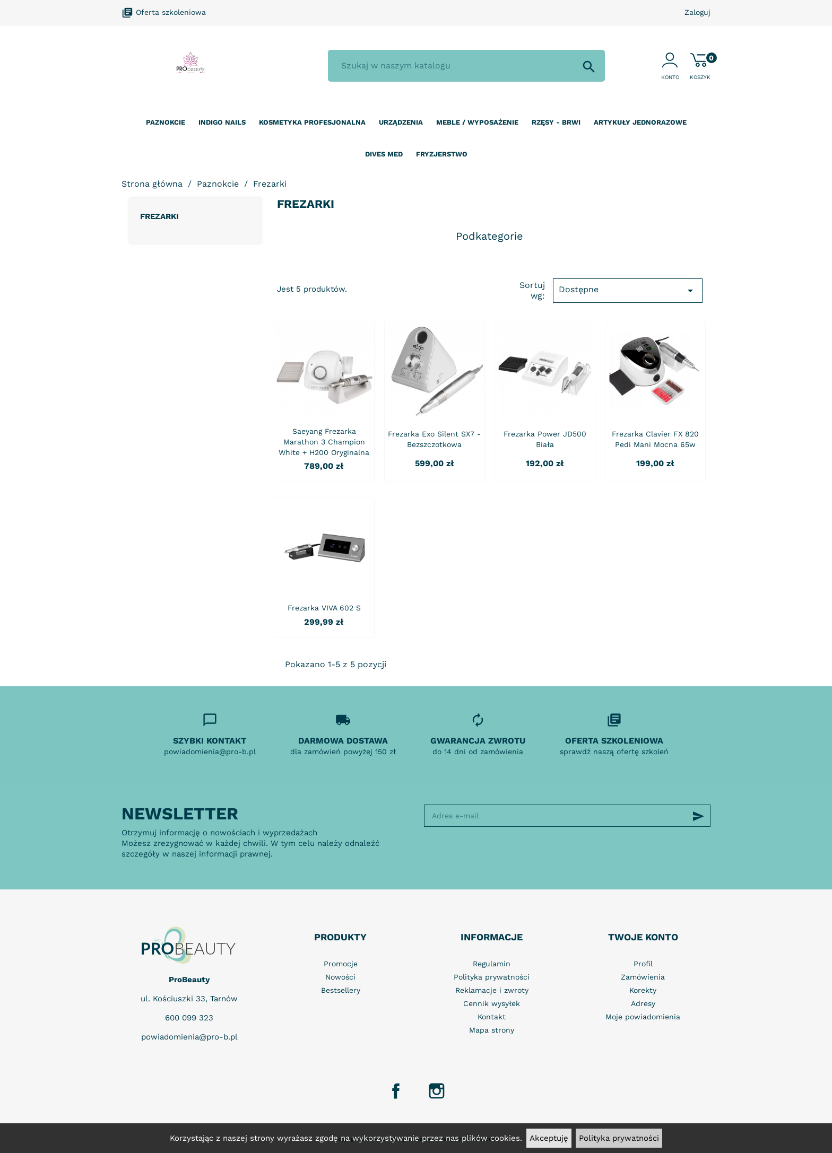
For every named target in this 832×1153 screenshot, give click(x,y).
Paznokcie (165, 122)
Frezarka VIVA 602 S (324, 608)
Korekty (642, 990)
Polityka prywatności (619, 1138)
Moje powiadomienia (642, 1016)
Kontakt (492, 1016)
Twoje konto (643, 936)
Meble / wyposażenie (477, 122)
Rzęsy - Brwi (556, 122)
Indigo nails (222, 122)
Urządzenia (401, 122)
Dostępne (628, 290)
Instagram (436, 1091)
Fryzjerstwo (441, 154)
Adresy (643, 1003)
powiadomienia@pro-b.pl (189, 1037)
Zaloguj (697, 12)
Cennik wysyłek (491, 1003)
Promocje (341, 963)
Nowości (340, 977)
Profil (643, 963)
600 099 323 (189, 1018)
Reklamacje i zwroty (491, 990)
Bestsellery (340, 990)
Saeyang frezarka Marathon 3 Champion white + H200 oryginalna (324, 442)
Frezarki (159, 216)
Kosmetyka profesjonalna (312, 122)
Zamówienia (643, 977)
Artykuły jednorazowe (640, 122)
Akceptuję (549, 1138)
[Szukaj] (466, 66)
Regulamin (491, 963)
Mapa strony (491, 1030)
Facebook (395, 1091)
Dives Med (384, 154)
